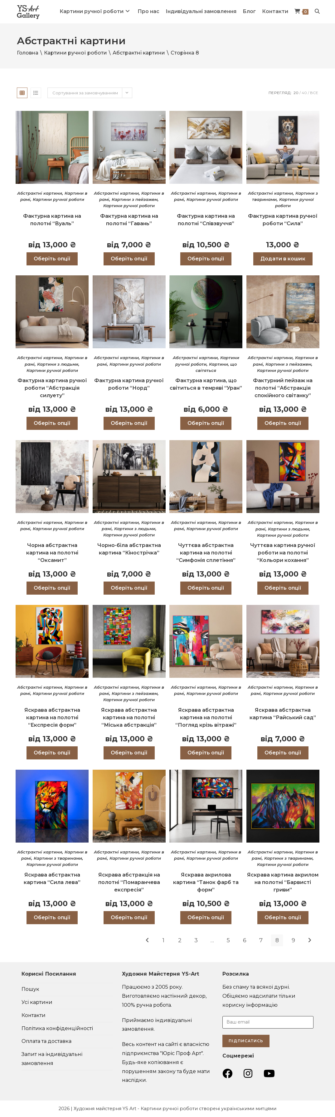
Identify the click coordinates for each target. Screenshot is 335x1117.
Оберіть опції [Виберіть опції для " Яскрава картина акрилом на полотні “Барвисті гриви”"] (283, 917)
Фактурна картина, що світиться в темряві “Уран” (206, 384)
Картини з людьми (57, 364)
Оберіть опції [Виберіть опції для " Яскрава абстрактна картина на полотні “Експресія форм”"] (52, 753)
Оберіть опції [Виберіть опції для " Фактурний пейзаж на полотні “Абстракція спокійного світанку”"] (283, 423)
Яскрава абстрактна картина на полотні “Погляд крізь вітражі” (205, 717)
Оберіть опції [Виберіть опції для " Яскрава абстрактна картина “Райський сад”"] (283, 753)
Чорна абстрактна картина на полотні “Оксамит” (52, 552)
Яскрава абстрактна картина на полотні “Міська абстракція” (129, 717)
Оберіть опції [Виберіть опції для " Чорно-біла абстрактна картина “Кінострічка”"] (129, 588)
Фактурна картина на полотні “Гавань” (129, 219)
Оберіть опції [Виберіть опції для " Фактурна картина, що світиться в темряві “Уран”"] (205, 423)
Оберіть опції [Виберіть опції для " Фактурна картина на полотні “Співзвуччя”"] (205, 259)
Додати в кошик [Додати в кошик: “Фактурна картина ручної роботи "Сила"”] (282, 259)
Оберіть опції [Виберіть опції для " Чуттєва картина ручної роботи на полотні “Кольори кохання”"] (283, 588)
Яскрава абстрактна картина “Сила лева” (52, 878)
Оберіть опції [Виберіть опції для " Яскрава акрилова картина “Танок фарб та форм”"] (205, 917)
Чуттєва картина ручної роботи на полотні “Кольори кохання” (282, 552)
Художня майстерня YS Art (105, 1108)
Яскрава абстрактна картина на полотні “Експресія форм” (52, 717)
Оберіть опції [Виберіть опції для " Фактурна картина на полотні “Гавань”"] (129, 259)
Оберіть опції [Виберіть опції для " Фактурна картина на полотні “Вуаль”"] (52, 259)
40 (304, 92)
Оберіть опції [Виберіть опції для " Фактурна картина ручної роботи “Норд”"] (129, 423)
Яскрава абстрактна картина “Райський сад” (283, 713)
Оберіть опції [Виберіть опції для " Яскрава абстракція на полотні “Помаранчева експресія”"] (129, 917)
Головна (27, 53)
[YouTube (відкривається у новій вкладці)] (269, 1073)
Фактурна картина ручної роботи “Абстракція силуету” (52, 388)
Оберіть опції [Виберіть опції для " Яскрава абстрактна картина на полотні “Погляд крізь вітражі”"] (205, 753)
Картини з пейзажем (135, 199)
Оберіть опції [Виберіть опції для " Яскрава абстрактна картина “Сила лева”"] (52, 917)
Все (314, 92)
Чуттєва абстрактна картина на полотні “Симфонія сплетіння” (205, 552)
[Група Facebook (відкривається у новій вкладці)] (227, 1073)
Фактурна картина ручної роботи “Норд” (129, 384)
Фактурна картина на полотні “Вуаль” (52, 219)
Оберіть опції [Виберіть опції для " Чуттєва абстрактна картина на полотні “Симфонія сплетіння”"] (205, 588)
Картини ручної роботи (75, 53)
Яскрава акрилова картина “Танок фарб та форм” (206, 882)
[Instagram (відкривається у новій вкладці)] (248, 1073)
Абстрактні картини (139, 53)
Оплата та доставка (46, 1041)
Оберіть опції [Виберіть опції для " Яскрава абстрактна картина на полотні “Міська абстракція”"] (129, 753)
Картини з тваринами (58, 858)
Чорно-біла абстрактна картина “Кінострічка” (129, 549)
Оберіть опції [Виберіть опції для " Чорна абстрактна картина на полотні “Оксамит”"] (52, 588)
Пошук (30, 989)
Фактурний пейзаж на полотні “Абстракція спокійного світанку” (283, 388)
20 (296, 92)
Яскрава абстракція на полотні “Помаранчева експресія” (129, 882)
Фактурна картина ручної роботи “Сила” (283, 219)
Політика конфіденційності (57, 1028)
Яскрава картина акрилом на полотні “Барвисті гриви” (282, 882)
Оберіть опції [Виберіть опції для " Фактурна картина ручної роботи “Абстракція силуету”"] (52, 423)
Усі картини (37, 1002)
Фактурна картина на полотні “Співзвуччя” (206, 219)
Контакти (34, 1015)
